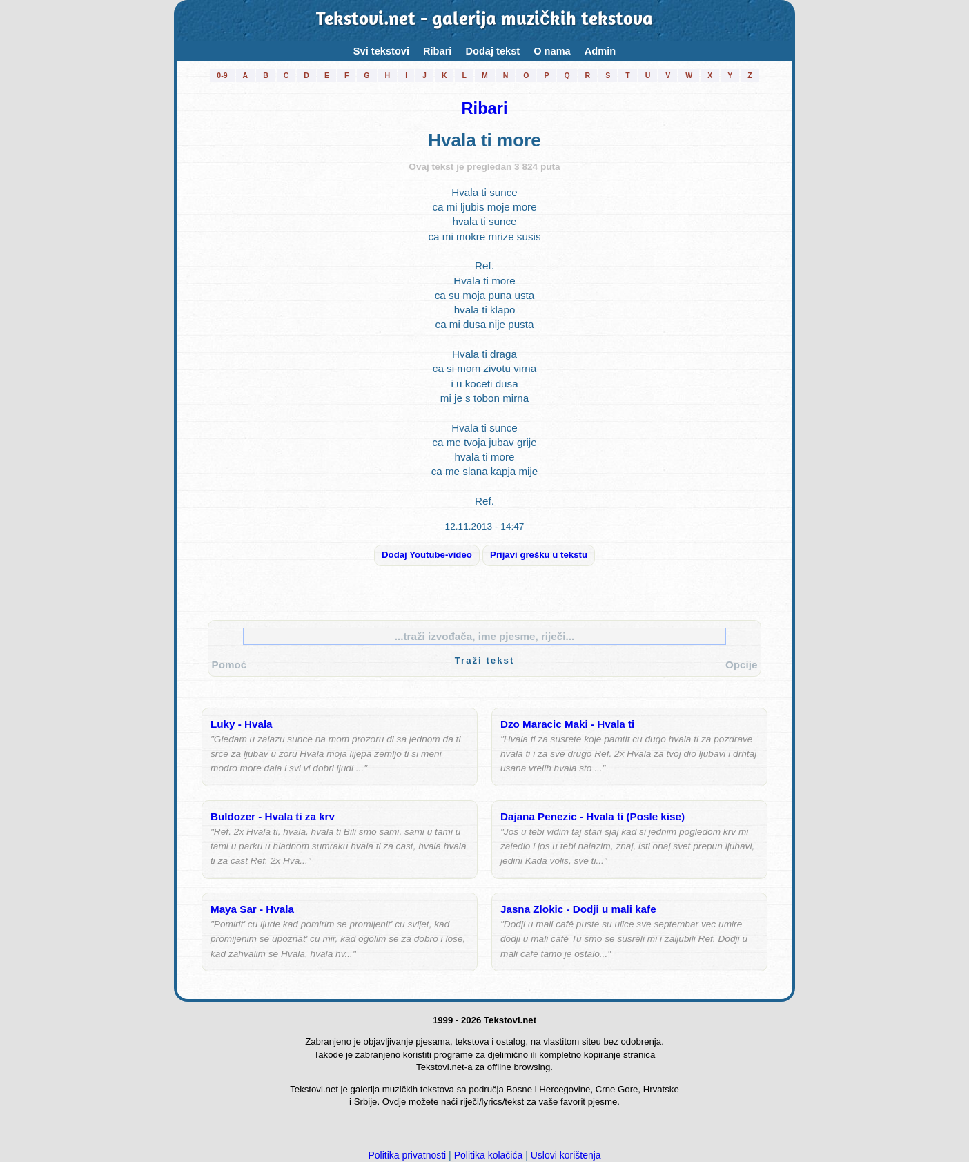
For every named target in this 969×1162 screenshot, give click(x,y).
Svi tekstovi (381, 51)
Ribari (437, 51)
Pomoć (229, 664)
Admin (600, 51)
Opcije (741, 664)
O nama (552, 51)
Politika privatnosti (407, 1155)
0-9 (222, 75)
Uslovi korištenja (566, 1155)
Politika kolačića (488, 1155)
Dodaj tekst (492, 51)
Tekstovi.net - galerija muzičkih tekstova (484, 20)
